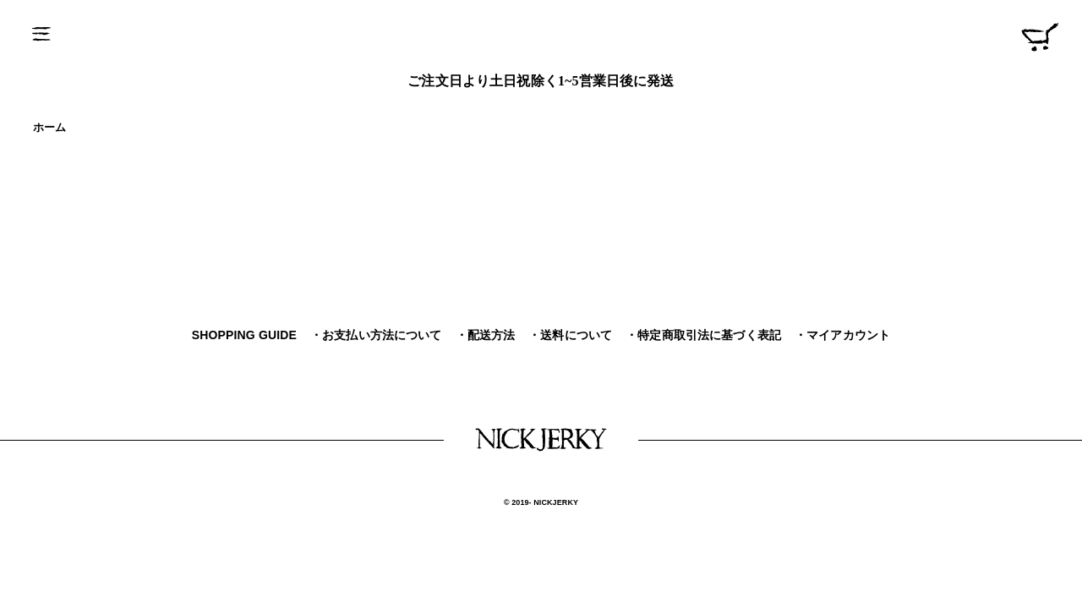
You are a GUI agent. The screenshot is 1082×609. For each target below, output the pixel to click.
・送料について (570, 335)
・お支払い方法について (376, 335)
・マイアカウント (842, 335)
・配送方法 (486, 335)
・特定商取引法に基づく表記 (703, 335)
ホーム (49, 127)
